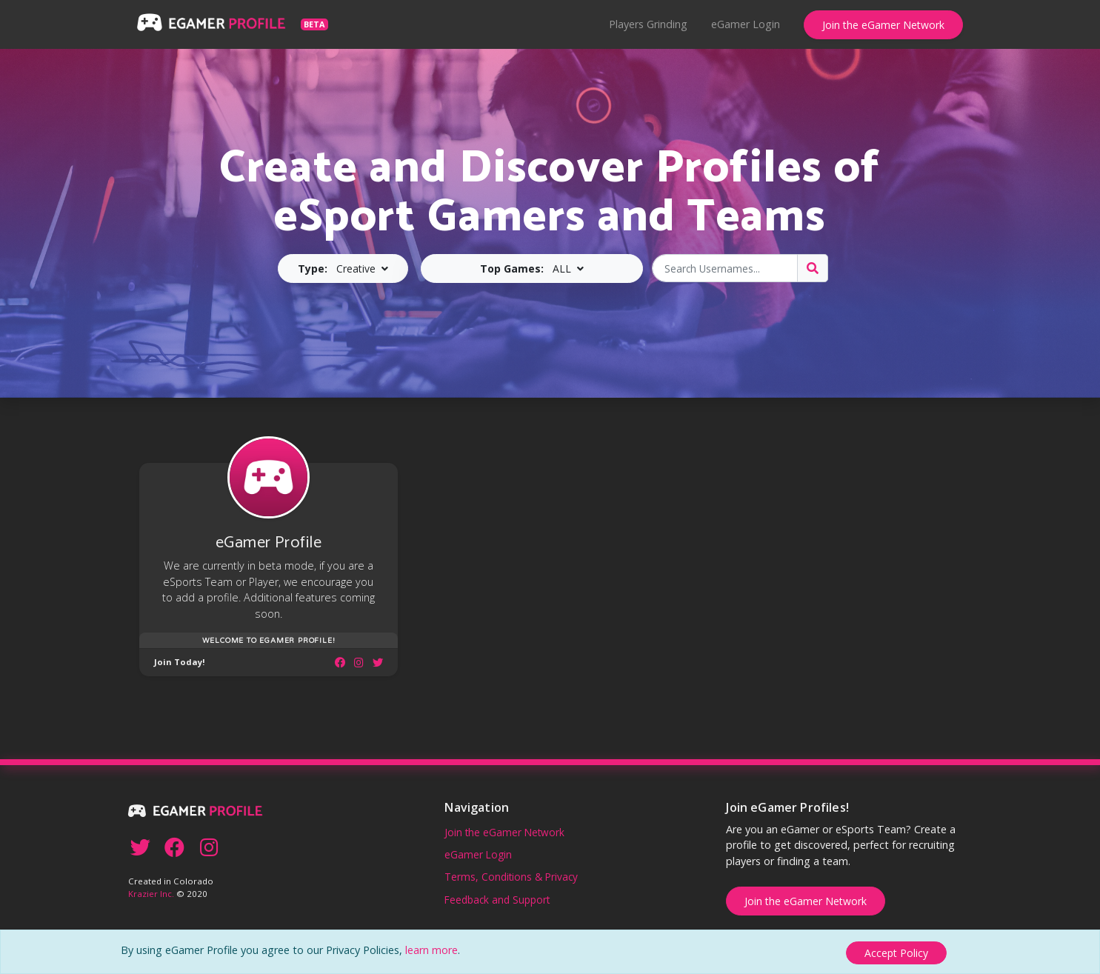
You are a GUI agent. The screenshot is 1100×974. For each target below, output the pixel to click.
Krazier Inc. (151, 891)
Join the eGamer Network (883, 25)
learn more (431, 952)
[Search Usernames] (725, 268)
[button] (343, 268)
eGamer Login (745, 24)
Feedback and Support (497, 897)
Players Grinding (648, 24)
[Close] (896, 952)
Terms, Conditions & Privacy (511, 874)
